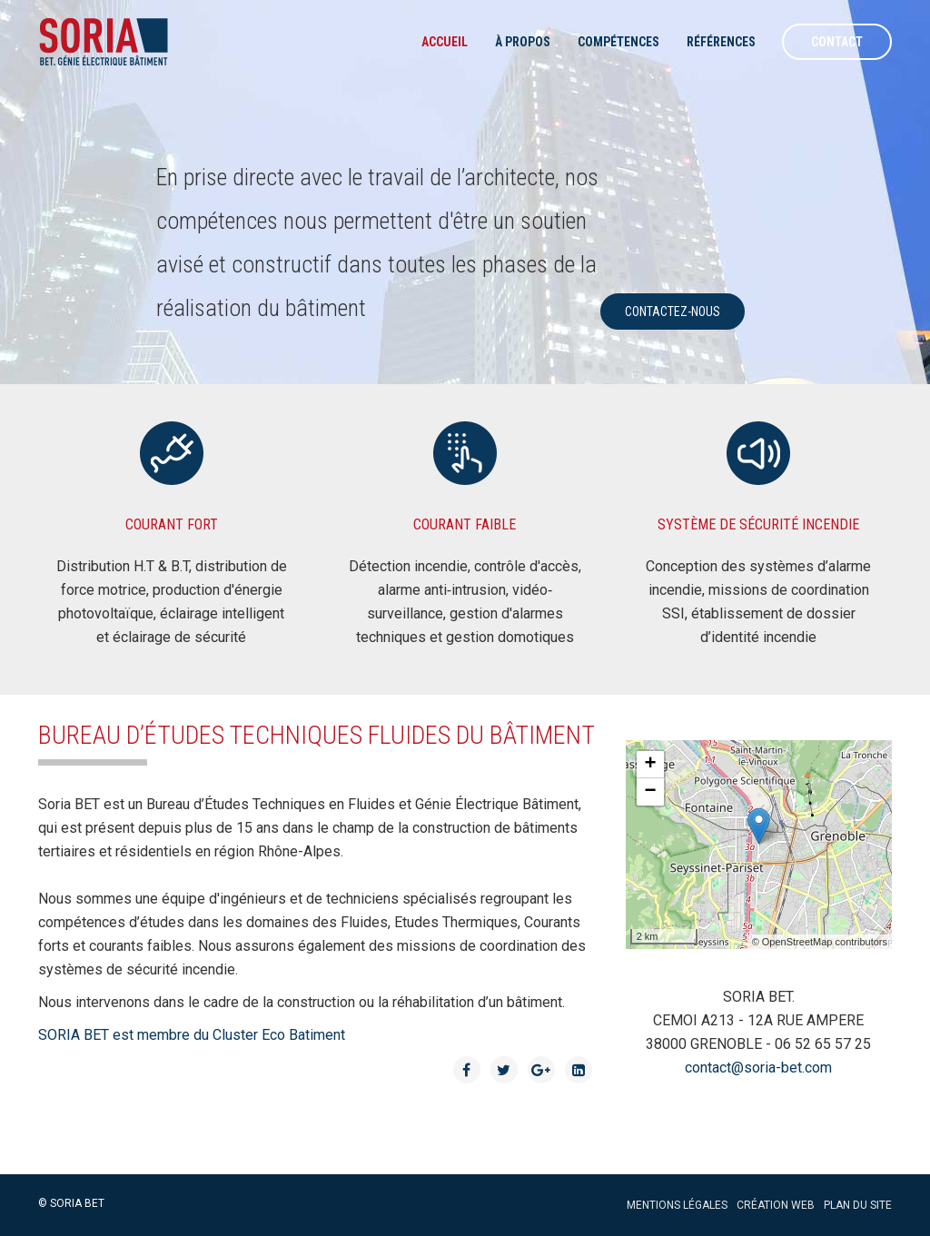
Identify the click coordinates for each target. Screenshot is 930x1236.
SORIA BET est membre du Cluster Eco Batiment (191, 1034)
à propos (522, 42)
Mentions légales (677, 1205)
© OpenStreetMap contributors (819, 941)
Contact (837, 42)
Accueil (444, 42)
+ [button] (651, 764)
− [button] (651, 792)
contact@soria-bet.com (758, 1067)
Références (721, 42)
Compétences (618, 42)
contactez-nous (672, 311)
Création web (776, 1205)
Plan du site (858, 1205)
